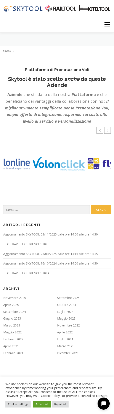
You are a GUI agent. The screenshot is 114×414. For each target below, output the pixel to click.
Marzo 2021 (65, 346)
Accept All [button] (42, 404)
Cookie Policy (50, 395)
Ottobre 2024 (66, 305)
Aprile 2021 (11, 346)
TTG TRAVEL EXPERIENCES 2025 (26, 244)
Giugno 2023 (12, 318)
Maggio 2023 (66, 318)
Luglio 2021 (65, 339)
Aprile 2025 (11, 305)
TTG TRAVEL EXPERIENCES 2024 (26, 273)
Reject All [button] (60, 404)
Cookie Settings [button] (18, 404)
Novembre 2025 (14, 298)
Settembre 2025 (68, 298)
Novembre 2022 (68, 325)
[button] (107, 130)
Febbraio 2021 (13, 353)
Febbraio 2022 (13, 339)
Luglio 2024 (65, 312)
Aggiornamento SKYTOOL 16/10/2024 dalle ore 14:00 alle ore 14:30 (50, 263)
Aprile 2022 (65, 332)
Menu (106, 24)
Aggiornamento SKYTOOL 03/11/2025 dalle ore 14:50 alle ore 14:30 (50, 234)
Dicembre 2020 (68, 353)
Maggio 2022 (12, 332)
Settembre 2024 (14, 312)
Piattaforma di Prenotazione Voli (57, 69)
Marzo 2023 (11, 325)
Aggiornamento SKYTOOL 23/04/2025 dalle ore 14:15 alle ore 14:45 (50, 254)
